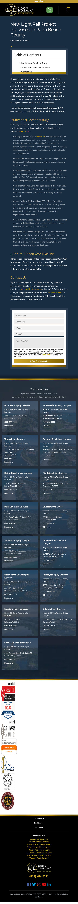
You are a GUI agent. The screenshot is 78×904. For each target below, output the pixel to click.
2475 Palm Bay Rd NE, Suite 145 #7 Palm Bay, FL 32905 (17, 518)
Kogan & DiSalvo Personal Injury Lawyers (16, 410)
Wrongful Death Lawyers (39, 858)
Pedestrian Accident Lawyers (39, 847)
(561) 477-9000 (10, 422)
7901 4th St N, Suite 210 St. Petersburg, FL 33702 (52, 417)
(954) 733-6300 (49, 489)
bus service (40, 136)
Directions (8, 425)
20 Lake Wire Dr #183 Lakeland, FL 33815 (12, 620)
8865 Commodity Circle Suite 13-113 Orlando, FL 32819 (57, 620)
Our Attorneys (39, 818)
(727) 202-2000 (49, 422)
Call (49, 10)
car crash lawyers (54, 292)
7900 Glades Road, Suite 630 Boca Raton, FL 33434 (15, 417)
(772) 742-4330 (10, 557)
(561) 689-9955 (49, 560)
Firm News (24, 40)
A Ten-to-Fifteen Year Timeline (36, 67)
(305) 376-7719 (10, 594)
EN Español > (39, 2)
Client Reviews (39, 823)
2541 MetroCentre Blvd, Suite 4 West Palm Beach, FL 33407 (55, 555)
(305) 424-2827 (10, 659)
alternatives (24, 131)
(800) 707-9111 (39, 876)
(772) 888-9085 (49, 523)
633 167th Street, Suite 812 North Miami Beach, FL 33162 (15, 589)
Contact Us (26, 71)
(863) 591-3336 (10, 625)
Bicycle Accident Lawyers (39, 850)
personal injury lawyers (31, 289)
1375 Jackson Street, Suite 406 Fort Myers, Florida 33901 (54, 586)
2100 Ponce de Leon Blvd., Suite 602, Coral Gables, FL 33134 (18, 654)
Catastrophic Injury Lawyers (39, 855)
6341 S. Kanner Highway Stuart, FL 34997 (52, 518)
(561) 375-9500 (49, 456)
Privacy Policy (46, 355)
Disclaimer (39, 897)
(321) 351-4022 (10, 523)
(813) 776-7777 (10, 458)
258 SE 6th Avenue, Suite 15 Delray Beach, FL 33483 (15, 484)
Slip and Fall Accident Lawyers (39, 852)
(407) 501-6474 (49, 625)
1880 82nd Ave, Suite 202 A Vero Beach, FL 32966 (15, 552)
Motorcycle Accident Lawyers (39, 844)
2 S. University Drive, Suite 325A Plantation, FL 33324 (55, 484)
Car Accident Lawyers (39, 839)
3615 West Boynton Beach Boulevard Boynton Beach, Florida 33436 (57, 450)
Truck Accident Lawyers (39, 841)
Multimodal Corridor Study (34, 63)
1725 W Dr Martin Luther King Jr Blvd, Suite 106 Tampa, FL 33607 (19, 452)
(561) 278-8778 (10, 489)
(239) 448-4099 (49, 591)
